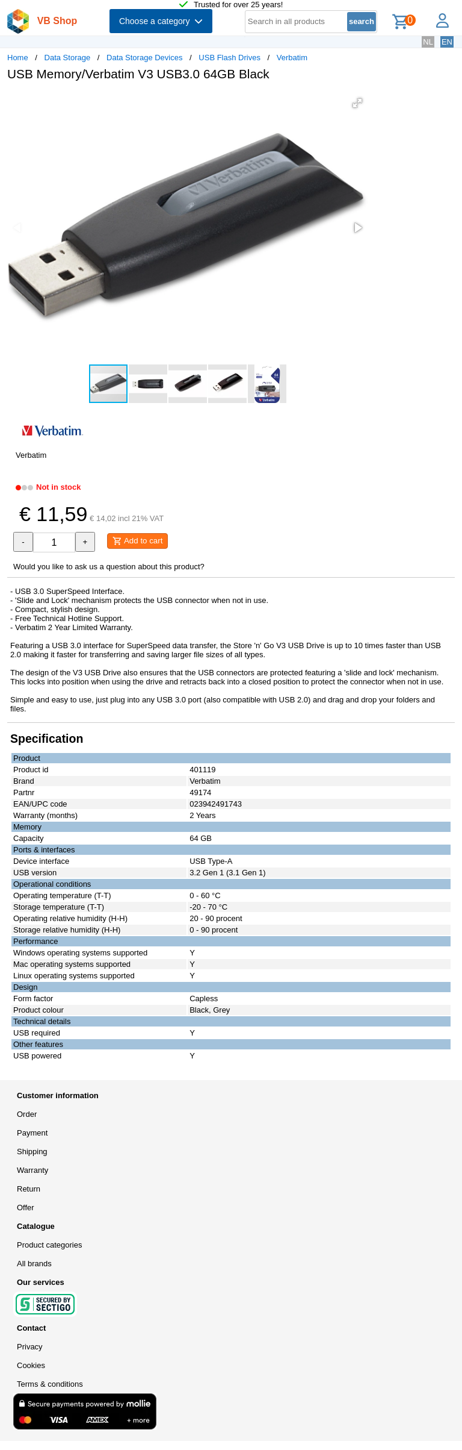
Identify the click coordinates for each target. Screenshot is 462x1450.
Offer (25, 1207)
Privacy (30, 1346)
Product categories (49, 1244)
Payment (32, 1132)
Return (28, 1188)
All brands (34, 1263)
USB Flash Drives (229, 57)
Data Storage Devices (144, 57)
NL (428, 41)
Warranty (32, 1170)
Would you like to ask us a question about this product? (109, 566)
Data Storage (68, 57)
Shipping (32, 1151)
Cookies (31, 1365)
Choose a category (161, 21)
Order (27, 1114)
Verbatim (292, 57)
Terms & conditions (50, 1384)
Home (17, 57)
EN (447, 41)
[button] (357, 103)
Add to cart (137, 541)
